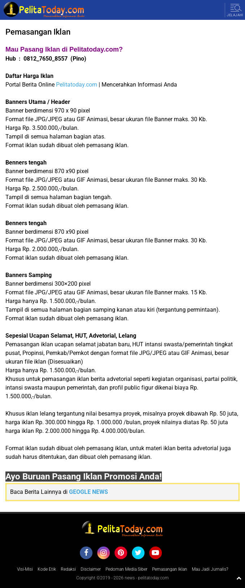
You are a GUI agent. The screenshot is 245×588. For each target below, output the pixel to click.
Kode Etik (47, 569)
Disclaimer (91, 569)
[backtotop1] (238, 577)
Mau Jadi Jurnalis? (210, 569)
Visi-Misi (25, 569)
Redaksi (68, 569)
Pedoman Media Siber (126, 569)
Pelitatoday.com (76, 84)
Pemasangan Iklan (169, 569)
